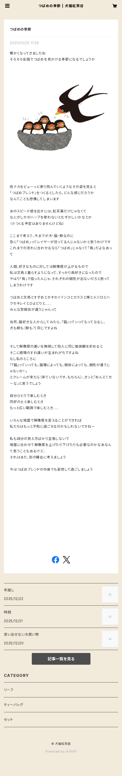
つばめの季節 (20, 29)
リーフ (8, 690)
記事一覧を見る (61, 658)
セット (8, 719)
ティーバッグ (13, 705)
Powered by (61, 751)
